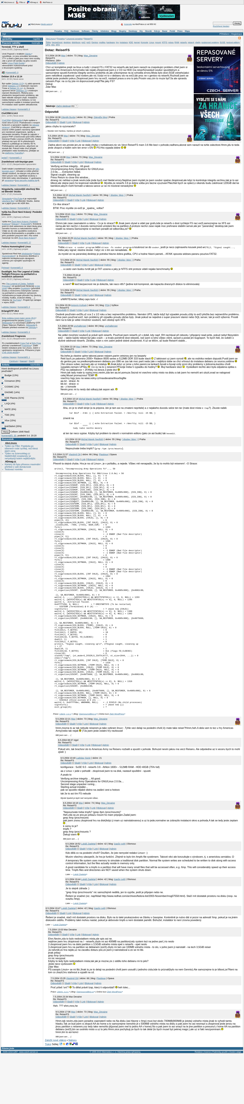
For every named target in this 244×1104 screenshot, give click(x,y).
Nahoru (72, 1090)
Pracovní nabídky (11, 43)
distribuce (76, 42)
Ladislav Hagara (9, 109)
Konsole (144, 42)
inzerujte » (37, 43)
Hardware (75, 31)
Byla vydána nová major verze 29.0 (18, 318)
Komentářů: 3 (15, 158)
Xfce (5, 420)
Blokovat (77, 122)
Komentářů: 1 (24, 185)
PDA (107, 305)
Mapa (187, 31)
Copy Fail (24, 343)
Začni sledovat (63, 106)
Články (95, 31)
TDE (5, 415)
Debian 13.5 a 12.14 (12, 76)
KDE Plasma (9, 398)
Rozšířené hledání (221, 26)
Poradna (58, 31)
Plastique (103, 456)
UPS (48, 45)
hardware (110, 42)
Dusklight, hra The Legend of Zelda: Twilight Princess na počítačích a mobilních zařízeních (21, 274)
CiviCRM (6, 120)
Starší (32, 361)
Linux (151, 42)
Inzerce (207, 1102)
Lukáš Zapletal (88, 894)
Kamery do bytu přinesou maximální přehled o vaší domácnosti (22, 465)
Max (63, 55)
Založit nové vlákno (55, 1090)
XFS (58, 45)
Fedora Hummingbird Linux (16, 246)
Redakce (199, 1102)
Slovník (148, 31)
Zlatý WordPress (116, 764)
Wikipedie (17, 120)
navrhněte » (36, 364)
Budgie (7, 375)
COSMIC (8, 386)
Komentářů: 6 (17, 267)
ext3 (88, 42)
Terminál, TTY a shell (13, 47)
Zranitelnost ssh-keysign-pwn (17, 161)
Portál (172, 31)
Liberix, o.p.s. (65, 764)
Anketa (5, 364)
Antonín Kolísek (79, 305)
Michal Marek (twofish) (80, 195)
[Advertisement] (81, 97)
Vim (53, 45)
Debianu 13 (13, 86)
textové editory (232, 42)
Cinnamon (8, 381)
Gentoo (94, 42)
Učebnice (105, 31)
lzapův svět (119, 894)
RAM (176, 42)
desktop (67, 42)
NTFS (164, 42)
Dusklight (25, 288)
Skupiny (122, 31)
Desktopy (133, 31)
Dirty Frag (36, 343)
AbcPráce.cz (46, 2)
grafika (102, 42)
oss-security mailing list (27, 180)
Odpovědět (51, 63)
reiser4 (191, 42)
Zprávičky (7, 39)
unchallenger (80, 326)
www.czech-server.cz (28, 1102)
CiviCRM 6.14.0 (10, 113)
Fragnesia (26, 345)
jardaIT (5, 158)
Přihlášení (224, 34)
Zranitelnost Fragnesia (14, 336)
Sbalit (62, 122)
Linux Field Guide (16, 63)
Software (85, 31)
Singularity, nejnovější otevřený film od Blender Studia (21, 190)
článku (28, 54)
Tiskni (48, 1094)
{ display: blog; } (117, 195)
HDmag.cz (32, 2)
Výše (72, 141)
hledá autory (46, 24)
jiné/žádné (8, 426)
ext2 (83, 42)
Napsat (23, 361)
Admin (61, 63)
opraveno (9, 180)
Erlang (28, 320)
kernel (137, 42)
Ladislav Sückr (83, 808)
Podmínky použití (220, 1102)
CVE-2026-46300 (10, 352)
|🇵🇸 (3, 72)
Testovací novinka (13, 469)
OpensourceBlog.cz (87, 764)
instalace (124, 42)
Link (69, 122)
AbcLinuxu (11, 443)
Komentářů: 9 (24, 208)
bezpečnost (57, 42)
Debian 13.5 (17, 83)
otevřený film (8, 201)
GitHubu (32, 327)
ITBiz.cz (20, 2)
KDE (131, 42)
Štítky (48, 42)
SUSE (222, 42)
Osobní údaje (235, 1102)
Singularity (7, 198)
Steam (15, 224)
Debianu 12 (21, 90)
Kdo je (157, 31)
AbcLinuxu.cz (7, 2)
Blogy (114, 31)
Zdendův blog (100, 117)
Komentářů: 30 (9, 435)
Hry (141, 31)
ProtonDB (25, 224)
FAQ (66, 31)
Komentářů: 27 (24, 242)
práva (171, 42)
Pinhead (5, 267)
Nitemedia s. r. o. (109, 1102)
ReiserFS (88, 39)
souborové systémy (210, 42)
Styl (4, 34)
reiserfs (183, 42)
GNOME (7, 392)
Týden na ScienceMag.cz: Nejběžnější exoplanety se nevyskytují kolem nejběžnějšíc (20, 456)
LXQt (6, 403)
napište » (37, 39)
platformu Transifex (14, 153)
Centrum (13, 361)
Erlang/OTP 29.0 (10, 311)
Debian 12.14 (15, 88)
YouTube (18, 198)
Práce (179, 31)
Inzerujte (128, 24)
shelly (197, 42)
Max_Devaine (90, 55)
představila (26, 253)
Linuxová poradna (74, 39)
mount (158, 42)
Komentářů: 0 (12, 72)
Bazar (164, 31)
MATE (6, 409)
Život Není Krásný (27, 238)
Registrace (236, 34)
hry (117, 42)
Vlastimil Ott (75, 456)
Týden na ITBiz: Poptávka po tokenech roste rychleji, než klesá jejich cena (21, 448)
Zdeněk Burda (68, 117)
